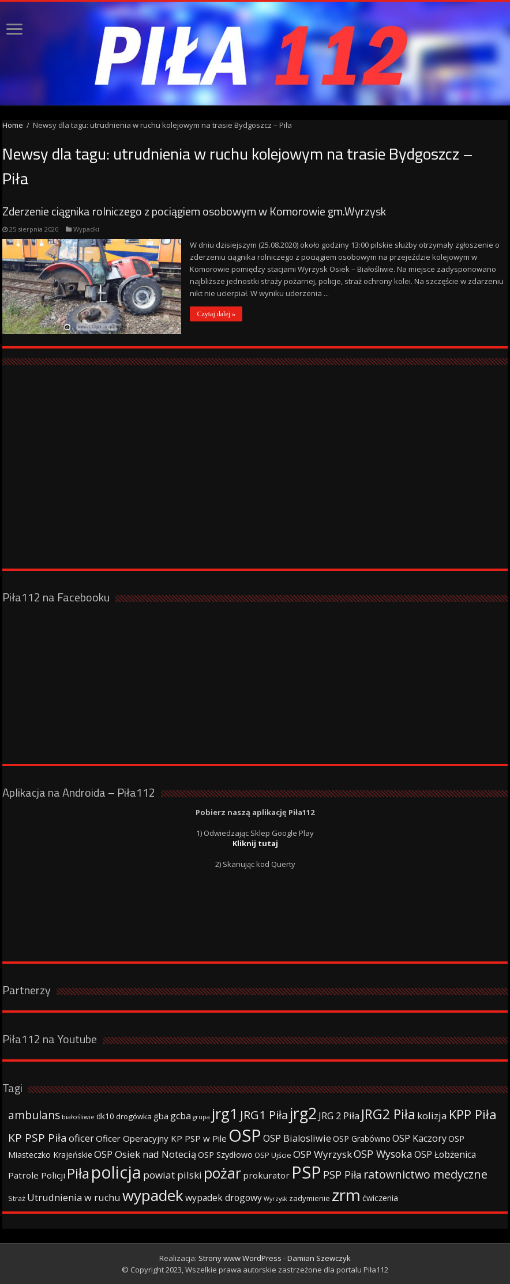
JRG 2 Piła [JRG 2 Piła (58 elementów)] (338, 1115)
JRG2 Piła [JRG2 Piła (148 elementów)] (388, 1114)
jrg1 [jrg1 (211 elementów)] (225, 1113)
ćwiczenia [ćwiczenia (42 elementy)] (380, 1197)
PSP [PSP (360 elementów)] (306, 1172)
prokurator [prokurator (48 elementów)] (266, 1175)
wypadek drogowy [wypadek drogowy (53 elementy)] (223, 1197)
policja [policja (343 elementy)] (116, 1172)
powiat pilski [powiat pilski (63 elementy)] (172, 1174)
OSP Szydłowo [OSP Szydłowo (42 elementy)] (225, 1154)
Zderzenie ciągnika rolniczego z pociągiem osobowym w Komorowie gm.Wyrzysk (194, 211)
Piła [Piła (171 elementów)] (78, 1173)
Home (12, 125)
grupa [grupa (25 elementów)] (201, 1117)
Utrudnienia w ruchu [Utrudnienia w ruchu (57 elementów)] (74, 1197)
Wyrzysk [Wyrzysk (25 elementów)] (275, 1199)
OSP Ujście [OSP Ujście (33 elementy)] (272, 1155)
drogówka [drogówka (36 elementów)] (134, 1116)
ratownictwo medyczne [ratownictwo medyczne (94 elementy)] (425, 1174)
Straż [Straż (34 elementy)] (16, 1198)
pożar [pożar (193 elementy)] (222, 1173)
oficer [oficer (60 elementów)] (81, 1138)
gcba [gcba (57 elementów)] (180, 1115)
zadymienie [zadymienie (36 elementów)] (309, 1198)
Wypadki (86, 229)
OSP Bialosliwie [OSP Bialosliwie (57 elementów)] (297, 1138)
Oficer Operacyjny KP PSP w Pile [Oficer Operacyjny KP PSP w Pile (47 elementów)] (161, 1138)
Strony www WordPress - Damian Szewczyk (274, 1258)
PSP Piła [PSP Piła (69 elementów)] (342, 1174)
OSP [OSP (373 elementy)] (244, 1135)
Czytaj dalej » (216, 314)
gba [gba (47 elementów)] (160, 1116)
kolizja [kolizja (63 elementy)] (432, 1115)
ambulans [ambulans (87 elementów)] (34, 1115)
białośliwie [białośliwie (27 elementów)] (78, 1116)
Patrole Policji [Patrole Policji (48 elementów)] (36, 1175)
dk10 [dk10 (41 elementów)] (105, 1116)
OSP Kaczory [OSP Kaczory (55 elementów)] (419, 1138)
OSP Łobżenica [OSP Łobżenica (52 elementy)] (445, 1154)
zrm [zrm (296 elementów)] (346, 1195)
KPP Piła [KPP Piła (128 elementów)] (473, 1114)
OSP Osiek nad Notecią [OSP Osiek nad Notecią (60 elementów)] (145, 1154)
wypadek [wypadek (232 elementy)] (152, 1195)
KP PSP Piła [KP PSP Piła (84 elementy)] (37, 1137)
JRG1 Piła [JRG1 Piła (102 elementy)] (264, 1115)
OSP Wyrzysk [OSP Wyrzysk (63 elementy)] (322, 1154)
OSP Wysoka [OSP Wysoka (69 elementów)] (383, 1154)
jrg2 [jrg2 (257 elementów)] (303, 1113)
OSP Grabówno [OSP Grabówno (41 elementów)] (362, 1138)
